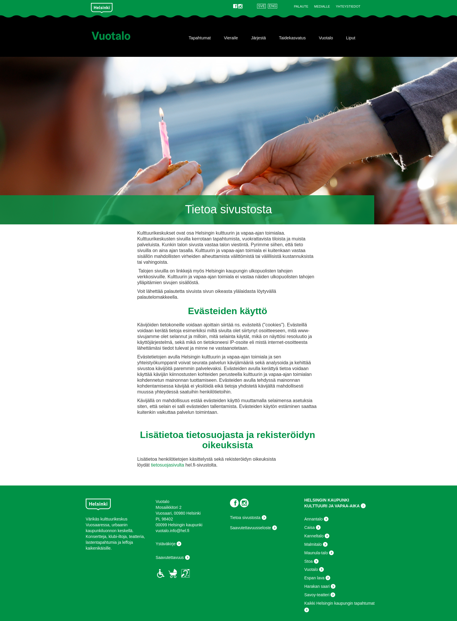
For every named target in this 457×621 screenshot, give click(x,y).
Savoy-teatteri (316, 594)
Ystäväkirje (165, 543)
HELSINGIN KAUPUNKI (326, 500)
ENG (272, 6)
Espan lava (314, 578)
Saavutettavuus (170, 557)
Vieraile (231, 38)
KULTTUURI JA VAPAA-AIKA (332, 506)
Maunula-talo (316, 552)
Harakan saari (317, 586)
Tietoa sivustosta (245, 517)
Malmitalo (313, 544)
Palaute (301, 6)
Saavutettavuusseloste (250, 527)
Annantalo (313, 519)
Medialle (322, 6)
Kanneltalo (314, 536)
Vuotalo (326, 38)
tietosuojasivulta (167, 464)
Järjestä (258, 38)
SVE (261, 6)
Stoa (308, 561)
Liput (350, 38)
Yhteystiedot (348, 6)
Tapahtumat (200, 38)
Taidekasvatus (292, 38)
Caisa (309, 527)
